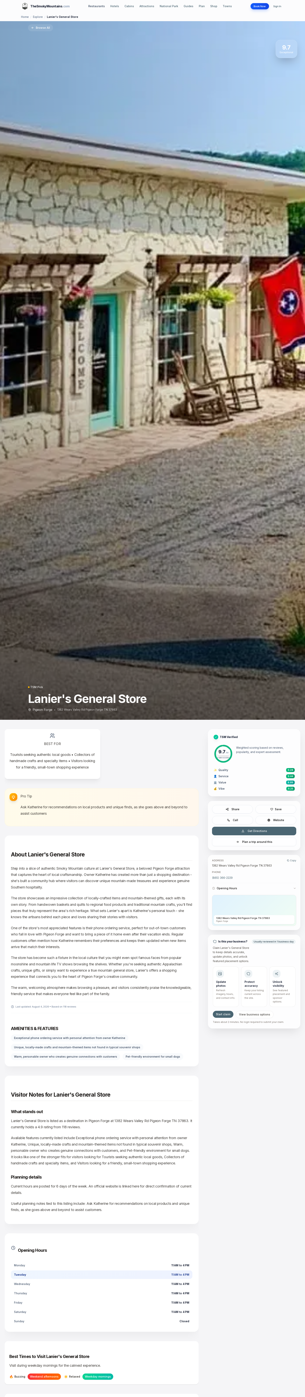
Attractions (144, 6)
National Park (166, 6)
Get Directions (254, 831)
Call (232, 820)
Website (275, 820)
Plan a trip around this (254, 841)
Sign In (276, 6)
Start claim (223, 1014)
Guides (186, 6)
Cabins (126, 6)
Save (275, 809)
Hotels (112, 6)
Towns (224, 6)
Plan (199, 6)
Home (25, 16)
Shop (211, 6)
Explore (38, 16)
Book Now (256, 6)
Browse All (40, 27)
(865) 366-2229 (222, 877)
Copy (291, 860)
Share (232, 809)
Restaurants (94, 6)
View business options (254, 1014)
